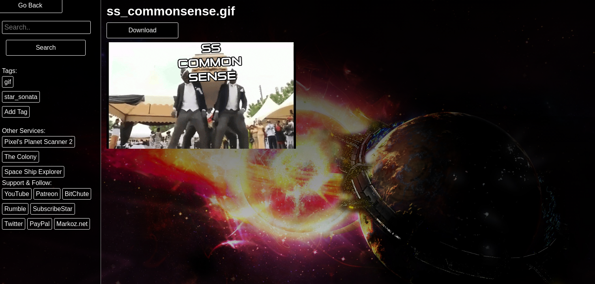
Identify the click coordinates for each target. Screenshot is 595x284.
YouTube (16, 194)
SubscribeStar (53, 209)
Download (142, 30)
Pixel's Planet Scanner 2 (38, 141)
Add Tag (15, 111)
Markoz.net (72, 223)
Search (46, 47)
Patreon (47, 194)
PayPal (40, 223)
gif (7, 81)
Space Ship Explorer (33, 171)
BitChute (77, 194)
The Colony (20, 156)
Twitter (13, 223)
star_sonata (20, 96)
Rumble (15, 209)
